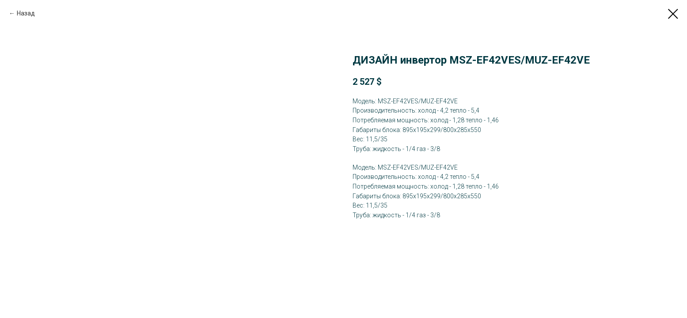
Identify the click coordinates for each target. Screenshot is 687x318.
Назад (26, 13)
